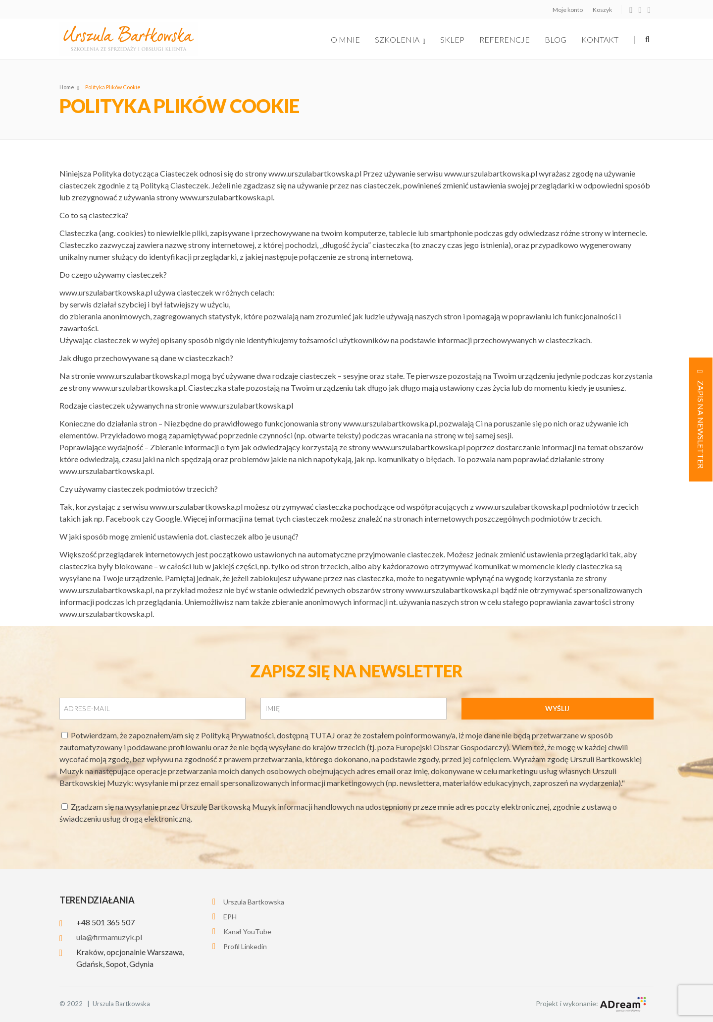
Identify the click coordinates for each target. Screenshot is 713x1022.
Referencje (504, 39)
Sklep (452, 39)
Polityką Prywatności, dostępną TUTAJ (269, 735)
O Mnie (345, 39)
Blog (555, 39)
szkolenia (400, 40)
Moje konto (568, 9)
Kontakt (599, 39)
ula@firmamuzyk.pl (109, 937)
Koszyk (602, 9)
